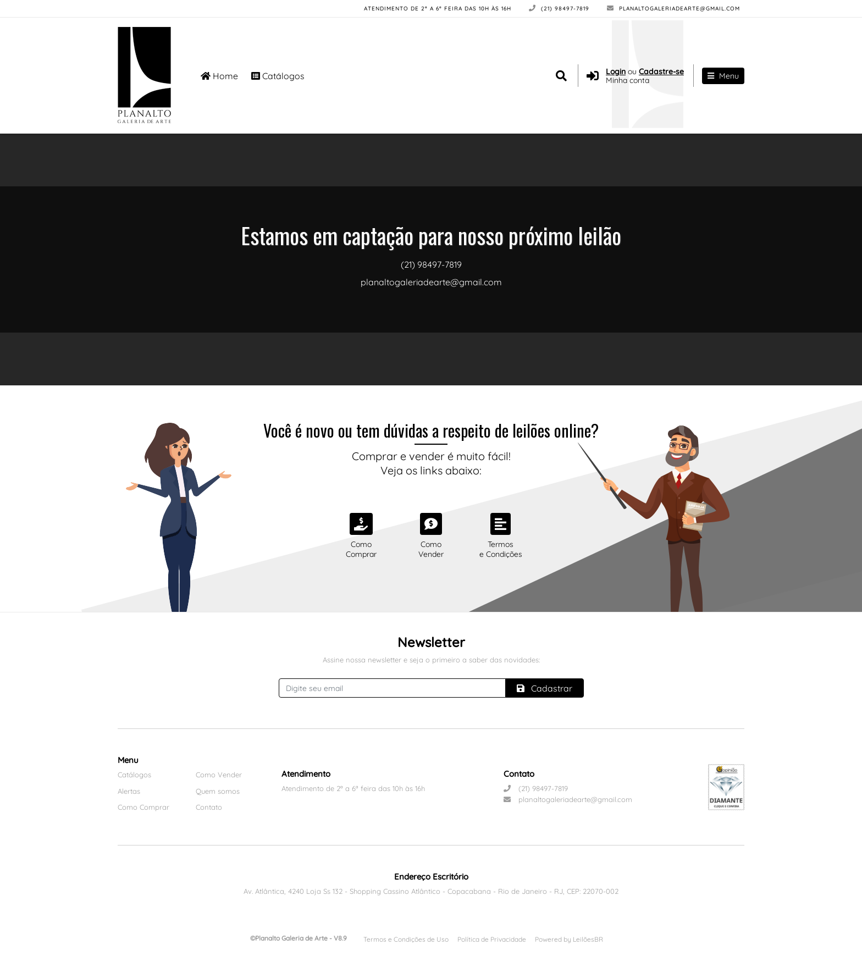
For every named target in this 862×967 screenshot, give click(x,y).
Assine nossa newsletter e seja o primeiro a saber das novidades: (431, 659)
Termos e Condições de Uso (406, 939)
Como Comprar (143, 807)
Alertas (129, 791)
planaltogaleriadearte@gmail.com (673, 8)
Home (219, 75)
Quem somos (218, 791)
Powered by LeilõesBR (569, 939)
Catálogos (278, 75)
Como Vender (219, 774)
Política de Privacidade (491, 939)
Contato (209, 807)
